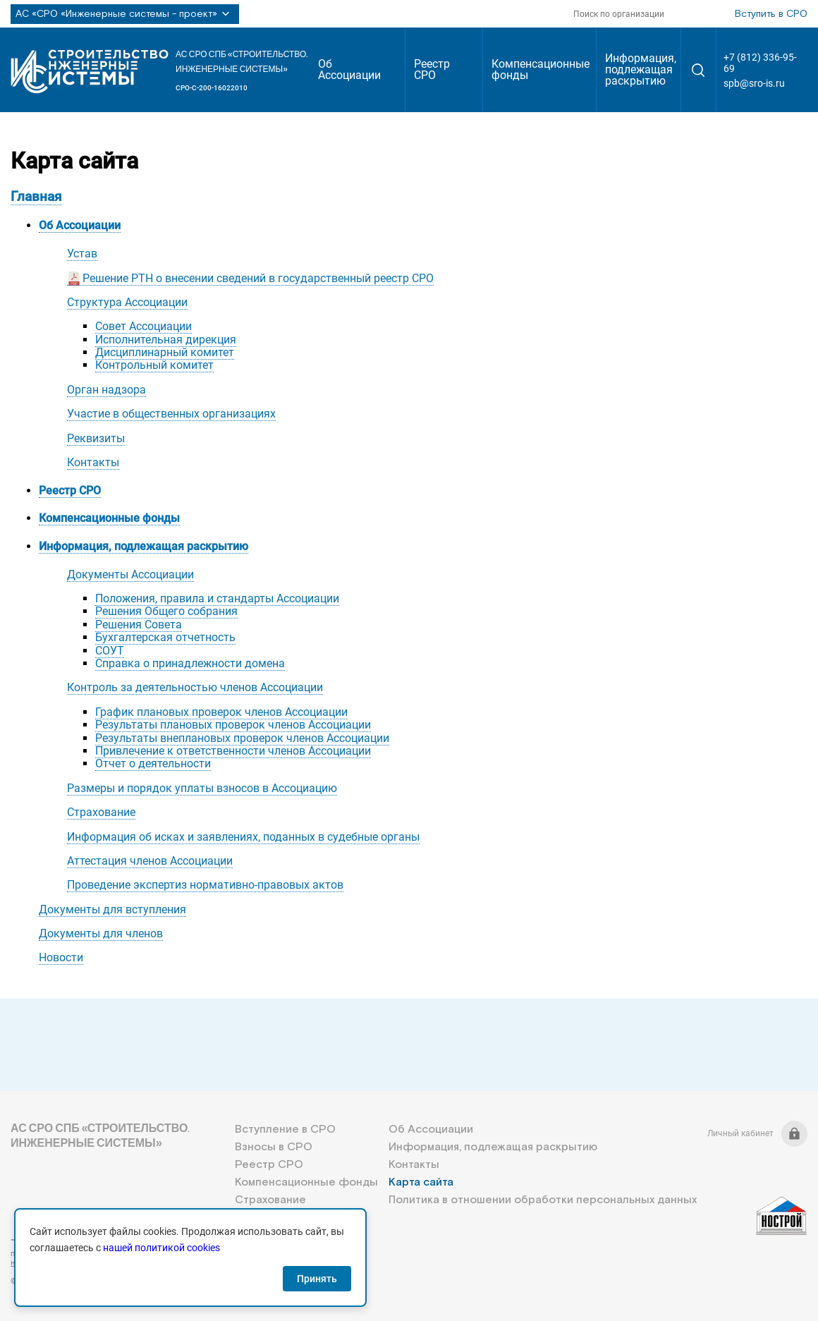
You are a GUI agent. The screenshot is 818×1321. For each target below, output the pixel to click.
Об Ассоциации (349, 69)
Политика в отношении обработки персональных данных (543, 1200)
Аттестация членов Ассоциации (150, 861)
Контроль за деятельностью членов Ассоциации (195, 687)
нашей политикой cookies (161, 1247)
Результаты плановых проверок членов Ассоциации (233, 724)
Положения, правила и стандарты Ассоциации (217, 598)
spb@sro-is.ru (754, 83)
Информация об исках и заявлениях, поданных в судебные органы (243, 837)
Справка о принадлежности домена (190, 663)
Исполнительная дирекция (165, 339)
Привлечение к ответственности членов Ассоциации (233, 750)
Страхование (101, 812)
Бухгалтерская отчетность (165, 637)
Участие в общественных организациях (171, 413)
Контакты (93, 462)
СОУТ (109, 650)
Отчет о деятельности (153, 763)
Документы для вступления (112, 909)
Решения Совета (138, 624)
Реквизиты (96, 438)
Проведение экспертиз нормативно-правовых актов (205, 884)
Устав (82, 253)
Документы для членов (101, 933)
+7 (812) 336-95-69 (760, 62)
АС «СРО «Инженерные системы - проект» (125, 14)
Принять (317, 1278)
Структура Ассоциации (127, 302)
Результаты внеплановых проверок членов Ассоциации (242, 738)
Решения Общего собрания (166, 611)
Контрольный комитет (154, 365)
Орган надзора (106, 389)
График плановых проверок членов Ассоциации (221, 712)
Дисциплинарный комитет (164, 352)
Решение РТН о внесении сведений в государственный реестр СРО (258, 278)
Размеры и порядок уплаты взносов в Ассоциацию (202, 788)
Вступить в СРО (771, 14)
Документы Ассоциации (130, 574)
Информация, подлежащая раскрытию (640, 69)
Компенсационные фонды (541, 69)
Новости (61, 957)
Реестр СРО (432, 69)
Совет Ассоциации (143, 326)
